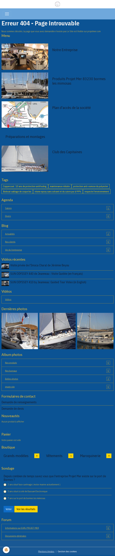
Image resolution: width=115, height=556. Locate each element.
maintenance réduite (60, 186)
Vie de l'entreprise (57, 250)
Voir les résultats (25, 509)
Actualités (57, 234)
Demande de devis (12, 408)
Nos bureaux (57, 371)
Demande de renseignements (19, 402)
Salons (57, 208)
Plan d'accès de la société (71, 107)
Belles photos (57, 379)
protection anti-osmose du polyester (90, 186)
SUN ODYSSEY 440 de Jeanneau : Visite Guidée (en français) (46, 273)
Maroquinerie (90, 455)
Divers (57, 216)
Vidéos (8, 299)
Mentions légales (46, 551)
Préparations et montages (25, 136)
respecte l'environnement (97, 191)
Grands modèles (16, 455)
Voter (9, 509)
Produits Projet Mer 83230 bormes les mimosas (79, 81)
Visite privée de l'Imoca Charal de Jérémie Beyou (39, 265)
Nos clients (57, 242)
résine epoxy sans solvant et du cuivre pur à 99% (58, 191)
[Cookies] (6, 549)
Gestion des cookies (67, 551)
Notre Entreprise (65, 50)
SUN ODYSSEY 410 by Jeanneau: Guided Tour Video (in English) (48, 282)
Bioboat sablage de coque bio (17, 191)
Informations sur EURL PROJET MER (57, 528)
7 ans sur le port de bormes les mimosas (26, 498)
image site (57, 387)
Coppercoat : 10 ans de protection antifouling (25, 186)
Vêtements (54, 455)
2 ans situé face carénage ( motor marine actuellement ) (34, 484)
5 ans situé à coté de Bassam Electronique (27, 491)
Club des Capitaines (67, 152)
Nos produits (57, 363)
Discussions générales (57, 536)
